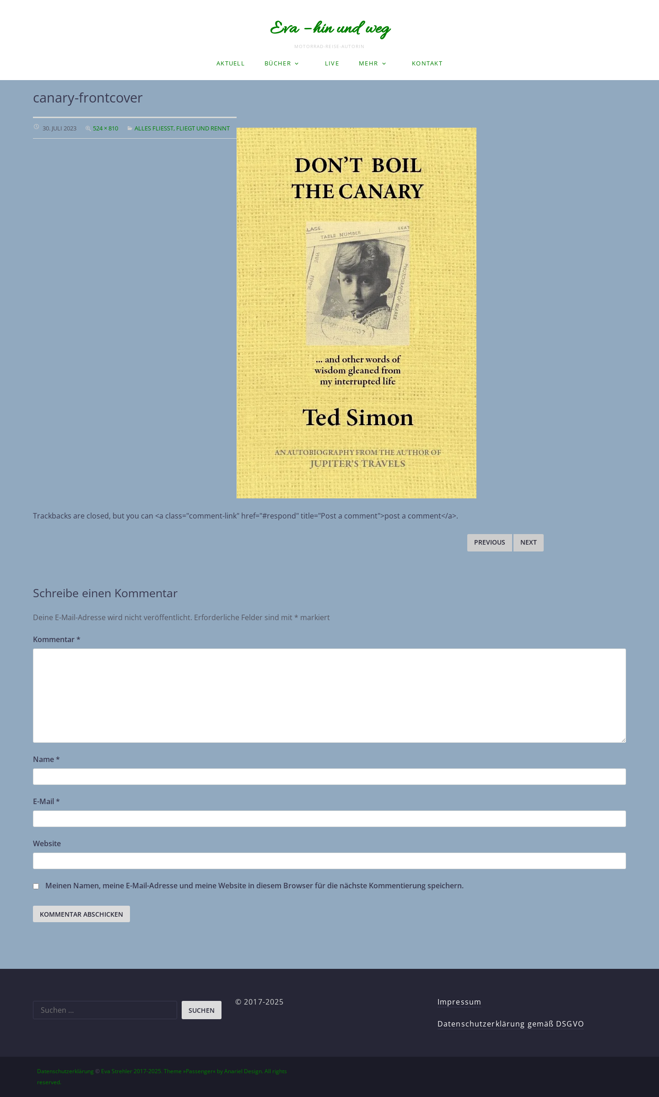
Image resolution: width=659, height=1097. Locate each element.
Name (46, 759)
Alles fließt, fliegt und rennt (182, 128)
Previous (489, 542)
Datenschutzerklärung (65, 1071)
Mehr (368, 63)
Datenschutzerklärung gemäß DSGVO (511, 1024)
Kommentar (57, 639)
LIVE (332, 63)
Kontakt (427, 63)
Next (528, 542)
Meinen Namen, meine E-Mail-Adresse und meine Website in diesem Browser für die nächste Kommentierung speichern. (254, 886)
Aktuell (230, 63)
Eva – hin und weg (329, 29)
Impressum (459, 1002)
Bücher (278, 63)
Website (47, 843)
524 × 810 (105, 128)
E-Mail (46, 801)
